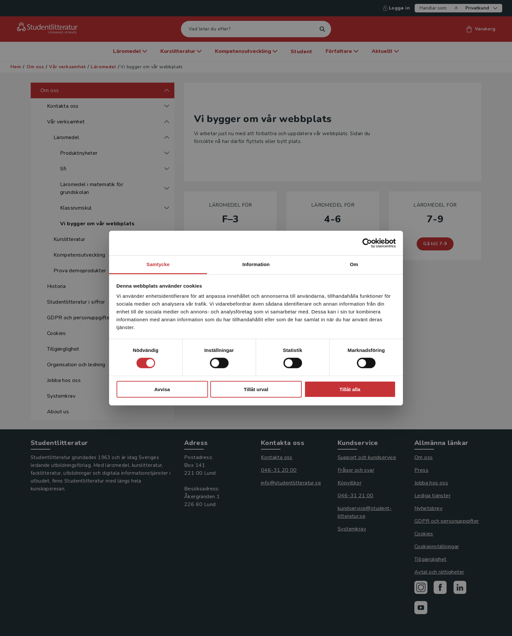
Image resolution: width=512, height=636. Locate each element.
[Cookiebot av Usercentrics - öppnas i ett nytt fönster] (367, 243)
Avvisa (162, 389)
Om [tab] (354, 264)
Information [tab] (256, 264)
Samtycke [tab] (158, 264)
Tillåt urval (256, 389)
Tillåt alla (350, 389)
